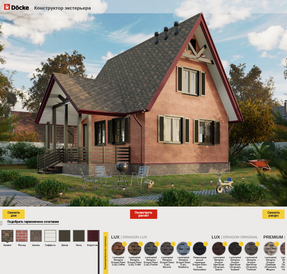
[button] (124, 244)
